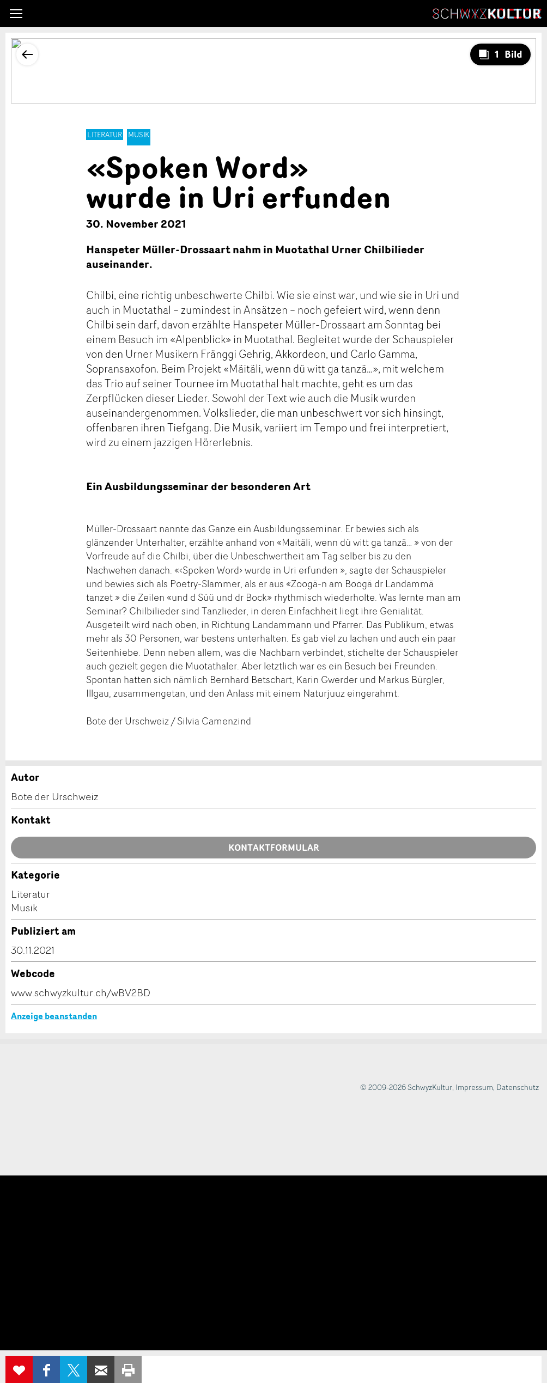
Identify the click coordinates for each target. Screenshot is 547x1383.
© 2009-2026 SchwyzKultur (406, 1087)
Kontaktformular (273, 847)
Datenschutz (517, 1087)
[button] (16, 13)
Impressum (474, 1087)
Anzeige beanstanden (54, 1015)
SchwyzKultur (487, 13)
